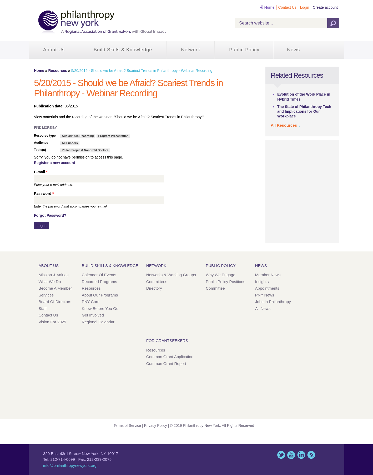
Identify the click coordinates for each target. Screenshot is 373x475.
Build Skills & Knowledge (123, 49)
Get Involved (93, 315)
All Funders (70, 143)
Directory (154, 288)
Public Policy (244, 49)
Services (46, 295)
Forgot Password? (50, 215)
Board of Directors (55, 301)
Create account (325, 7)
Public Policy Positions (225, 281)
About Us (54, 49)
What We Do (50, 281)
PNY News (264, 295)
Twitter (281, 455)
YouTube (291, 455)
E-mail (40, 172)
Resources (57, 70)
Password (44, 193)
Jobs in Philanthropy (273, 301)
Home (269, 7)
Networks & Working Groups (171, 275)
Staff (43, 308)
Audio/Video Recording (78, 135)
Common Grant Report (166, 363)
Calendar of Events (99, 275)
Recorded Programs (99, 281)
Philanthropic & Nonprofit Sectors (85, 150)
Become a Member (55, 288)
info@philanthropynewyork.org (70, 465)
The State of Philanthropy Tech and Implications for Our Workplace (304, 111)
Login (304, 7)
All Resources (284, 125)
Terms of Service (127, 425)
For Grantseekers (167, 340)
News (293, 49)
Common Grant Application (169, 356)
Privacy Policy (155, 425)
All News (262, 308)
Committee (215, 288)
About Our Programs (100, 295)
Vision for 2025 (52, 322)
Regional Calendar (98, 322)
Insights (262, 281)
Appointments (267, 288)
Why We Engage (220, 275)
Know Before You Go (100, 308)
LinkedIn (301, 455)
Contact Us (287, 7)
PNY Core (90, 301)
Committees (156, 281)
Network (190, 49)
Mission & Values (54, 275)
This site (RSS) (311, 455)
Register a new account (54, 163)
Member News (268, 275)
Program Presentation (113, 135)
